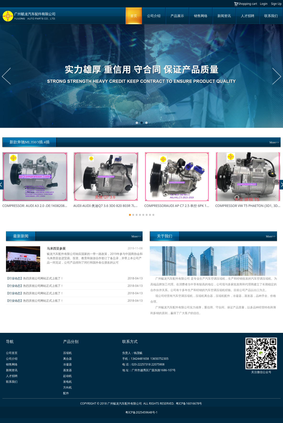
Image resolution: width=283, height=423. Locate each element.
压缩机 (67, 353)
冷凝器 (67, 364)
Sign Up (276, 4)
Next (276, 76)
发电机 (67, 382)
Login (263, 4)
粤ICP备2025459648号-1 (141, 412)
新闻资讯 (224, 15)
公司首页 (11, 353)
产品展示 (177, 15)
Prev (6, 76)
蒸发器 (67, 370)
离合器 (67, 359)
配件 (66, 393)
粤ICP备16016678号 (189, 403)
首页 (133, 15)
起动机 (67, 376)
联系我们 (271, 15)
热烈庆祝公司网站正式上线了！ (43, 278)
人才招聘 (247, 15)
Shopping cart (245, 4)
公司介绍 (154, 15)
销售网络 (200, 15)
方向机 (67, 387)
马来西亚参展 (56, 248)
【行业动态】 (14, 278)
